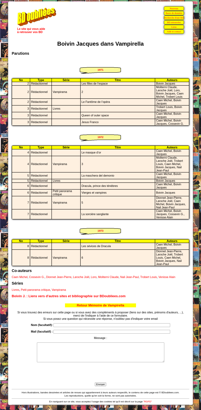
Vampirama (59, 289)
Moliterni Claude (108, 277)
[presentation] (100, 376)
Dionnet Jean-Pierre (58, 277)
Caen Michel (20, 277)
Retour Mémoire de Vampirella (100, 305)
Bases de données (173, 13)
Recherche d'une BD (174, 17)
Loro (94, 277)
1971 (100, 69)
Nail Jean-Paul (129, 277)
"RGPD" (147, 405)
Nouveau (174, 8)
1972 (100, 137)
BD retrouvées (174, 22)
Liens (174, 27)
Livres (15, 289)
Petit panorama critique (35, 289)
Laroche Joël (81, 277)
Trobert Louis (148, 277)
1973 (100, 230)
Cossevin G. (37, 277)
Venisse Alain (166, 277)
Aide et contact (174, 31)
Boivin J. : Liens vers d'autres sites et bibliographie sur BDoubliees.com (69, 296)
